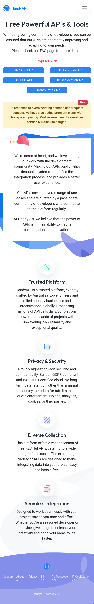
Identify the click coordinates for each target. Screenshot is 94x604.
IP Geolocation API (70, 80)
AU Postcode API (70, 70)
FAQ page (47, 51)
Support (8, 576)
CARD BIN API (24, 70)
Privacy (32, 576)
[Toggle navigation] (84, 8)
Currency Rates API (47, 90)
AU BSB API (23, 80)
